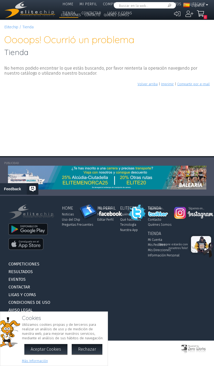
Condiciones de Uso (29, 302)
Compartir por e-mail (193, 84)
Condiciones (71, 15)
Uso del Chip (71, 220)
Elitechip (11, 27)
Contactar (19, 287)
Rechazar (87, 349)
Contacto (92, 15)
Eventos (173, 4)
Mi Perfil (88, 4)
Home (67, 4)
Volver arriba (148, 84)
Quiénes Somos (116, 15)
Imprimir (167, 84)
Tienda (28, 27)
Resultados (149, 4)
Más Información (35, 361)
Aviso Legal (20, 310)
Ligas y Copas (22, 294)
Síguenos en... (107, 208)
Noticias (68, 214)
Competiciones (117, 4)
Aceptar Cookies (46, 349)
